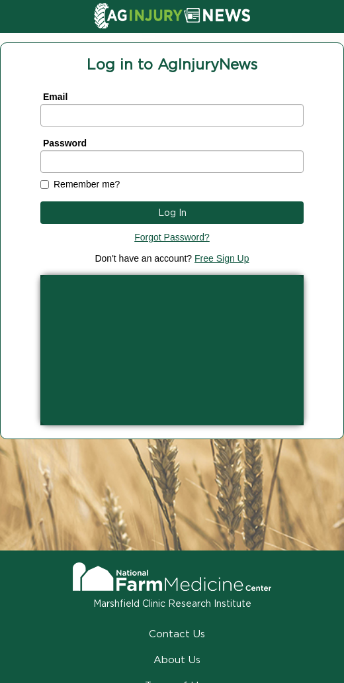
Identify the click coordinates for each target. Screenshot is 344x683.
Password (65, 143)
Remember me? (87, 184)
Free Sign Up (221, 258)
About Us (176, 659)
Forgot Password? (172, 237)
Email (55, 96)
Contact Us (177, 633)
